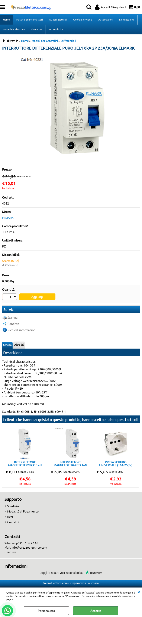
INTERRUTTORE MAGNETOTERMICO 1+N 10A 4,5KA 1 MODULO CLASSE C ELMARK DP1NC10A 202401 (70, 464)
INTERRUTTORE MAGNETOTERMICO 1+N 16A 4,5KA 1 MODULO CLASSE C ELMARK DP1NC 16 (24, 464)
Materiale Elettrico (14, 29)
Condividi (13, 323)
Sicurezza (36, 29)
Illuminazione (127, 19)
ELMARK (8, 217)
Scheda (7, 344)
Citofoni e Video (82, 19)
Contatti (13, 522)
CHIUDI (138, 592)
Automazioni (105, 19)
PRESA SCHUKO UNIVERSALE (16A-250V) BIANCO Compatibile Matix (115, 464)
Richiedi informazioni (21, 330)
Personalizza (46, 611)
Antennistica (55, 29)
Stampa (12, 317)
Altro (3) (19, 344)
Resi (10, 516)
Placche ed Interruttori (29, 19)
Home (6, 19)
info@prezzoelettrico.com (29, 547)
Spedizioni (14, 506)
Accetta (95, 611)
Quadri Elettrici (58, 19)
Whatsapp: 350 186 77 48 (21, 543)
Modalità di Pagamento (23, 511)
